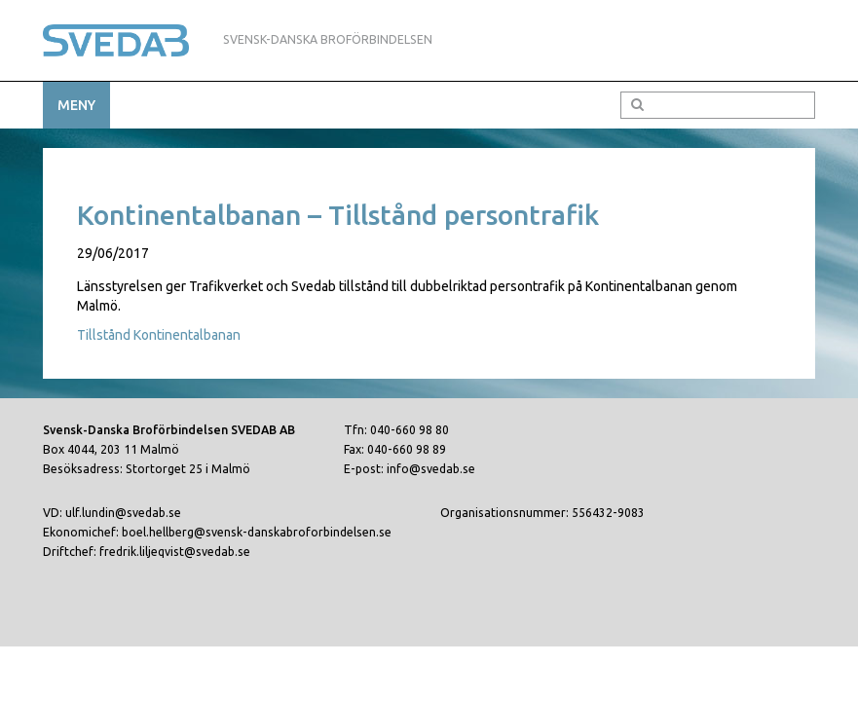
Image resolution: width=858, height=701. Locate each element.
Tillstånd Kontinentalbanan (159, 335)
